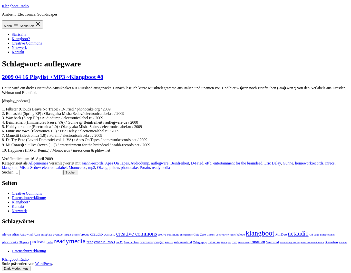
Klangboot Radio (15, 6)
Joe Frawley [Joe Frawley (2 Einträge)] (222, 234)
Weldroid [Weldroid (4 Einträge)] (272, 242)
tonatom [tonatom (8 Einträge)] (258, 241)
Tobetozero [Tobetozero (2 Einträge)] (244, 242)
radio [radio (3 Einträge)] (50, 242)
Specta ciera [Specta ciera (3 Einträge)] (131, 242)
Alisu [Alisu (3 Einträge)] (15, 234)
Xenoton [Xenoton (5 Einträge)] (331, 242)
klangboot (10, 167)
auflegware (159, 163)
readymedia (161, 167)
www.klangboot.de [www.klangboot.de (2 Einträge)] (289, 242)
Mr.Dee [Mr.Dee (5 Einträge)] (281, 234)
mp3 (91, 167)
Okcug (102, 167)
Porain (145, 167)
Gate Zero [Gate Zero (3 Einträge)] (200, 234)
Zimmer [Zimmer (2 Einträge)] (343, 242)
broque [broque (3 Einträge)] (85, 234)
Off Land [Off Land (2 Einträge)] (314, 234)
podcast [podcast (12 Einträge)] (38, 242)
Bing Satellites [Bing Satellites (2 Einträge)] (71, 234)
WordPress (43, 264)
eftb (208, 163)
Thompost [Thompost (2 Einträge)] (226, 242)
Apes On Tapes (117, 163)
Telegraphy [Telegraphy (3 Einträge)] (200, 242)
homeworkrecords (309, 163)
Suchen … (10, 172)
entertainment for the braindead (237, 163)
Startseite (19, 34)
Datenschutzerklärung (29, 198)
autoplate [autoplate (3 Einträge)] (46, 234)
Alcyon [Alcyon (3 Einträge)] (6, 234)
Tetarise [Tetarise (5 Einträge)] (214, 242)
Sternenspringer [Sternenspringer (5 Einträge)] (152, 242)
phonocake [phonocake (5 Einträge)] (10, 242)
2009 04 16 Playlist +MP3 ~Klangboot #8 (52, 77)
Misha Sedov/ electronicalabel (43, 167)
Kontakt (18, 52)
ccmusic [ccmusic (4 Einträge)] (109, 234)
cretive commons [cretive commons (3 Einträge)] (168, 234)
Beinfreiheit (179, 163)
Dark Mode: (16, 268)
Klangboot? (21, 39)
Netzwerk (19, 48)
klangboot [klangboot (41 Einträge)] (260, 233)
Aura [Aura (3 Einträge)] (37, 234)
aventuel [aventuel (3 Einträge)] (58, 234)
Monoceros (77, 167)
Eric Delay (272, 163)
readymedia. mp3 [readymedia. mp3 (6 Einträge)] (101, 242)
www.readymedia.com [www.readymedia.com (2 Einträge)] (312, 242)
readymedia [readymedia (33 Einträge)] (70, 241)
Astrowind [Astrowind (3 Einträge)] (26, 234)
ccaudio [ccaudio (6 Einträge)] (96, 234)
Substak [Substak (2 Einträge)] (169, 242)
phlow (114, 167)
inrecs (329, 163)
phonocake (129, 167)
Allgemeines (38, 163)
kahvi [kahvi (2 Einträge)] (233, 234)
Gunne (288, 163)
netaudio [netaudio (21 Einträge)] (298, 233)
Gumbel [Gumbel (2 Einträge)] (211, 234)
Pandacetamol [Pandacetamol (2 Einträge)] (327, 234)
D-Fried (197, 163)
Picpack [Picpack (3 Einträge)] (24, 242)
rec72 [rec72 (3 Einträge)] (119, 242)
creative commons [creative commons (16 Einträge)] (136, 234)
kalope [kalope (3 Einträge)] (240, 234)
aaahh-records (92, 163)
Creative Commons (27, 43)
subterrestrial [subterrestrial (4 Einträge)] (183, 242)
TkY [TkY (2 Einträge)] (234, 242)
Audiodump (140, 163)
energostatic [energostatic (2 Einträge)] (186, 234)
